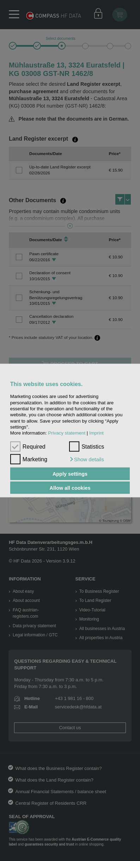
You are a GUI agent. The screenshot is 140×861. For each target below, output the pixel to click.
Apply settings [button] (70, 474)
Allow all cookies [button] (70, 487)
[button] (86, 459)
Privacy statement (66, 433)
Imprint (96, 433)
